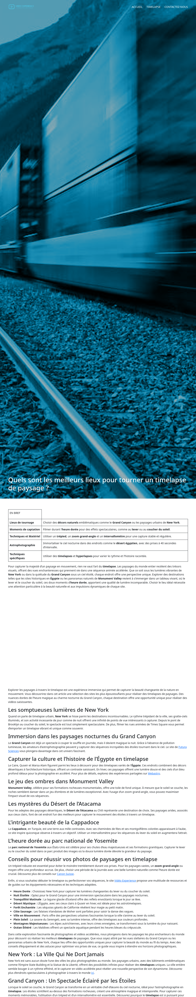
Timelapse (153, 7)
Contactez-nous (176, 7)
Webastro (154, 773)
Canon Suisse (65, 874)
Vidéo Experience (125, 880)
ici (92, 973)
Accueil (137, 7)
